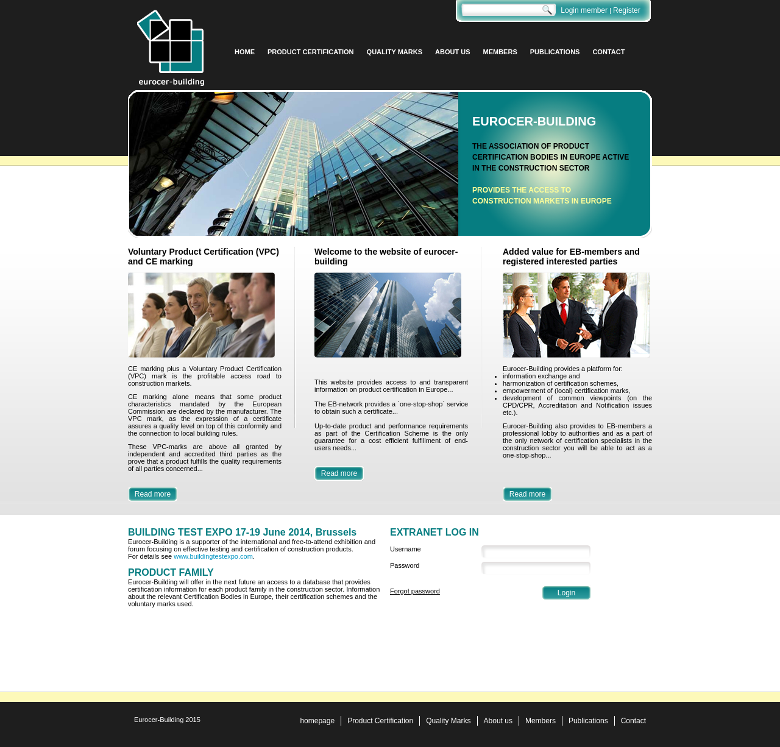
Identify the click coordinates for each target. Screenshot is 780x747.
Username (405, 549)
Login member (584, 10)
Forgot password (415, 591)
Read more (153, 494)
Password (404, 565)
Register (626, 10)
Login (566, 593)
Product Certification (380, 721)
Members (540, 721)
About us (498, 721)
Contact (633, 721)
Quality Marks (448, 721)
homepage (317, 721)
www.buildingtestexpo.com (213, 556)
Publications (588, 721)
